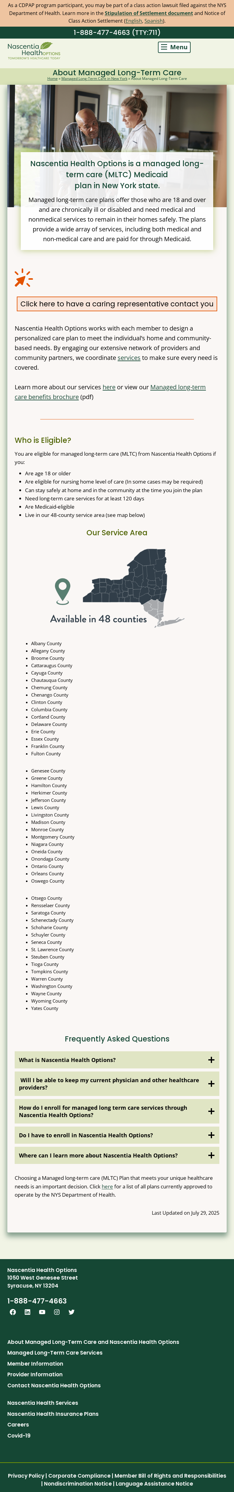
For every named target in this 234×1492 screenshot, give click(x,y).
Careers (18, 1424)
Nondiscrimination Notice (78, 1483)
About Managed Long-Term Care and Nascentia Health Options (93, 1342)
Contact (18, 1385)
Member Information (35, 1363)
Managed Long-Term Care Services (55, 1352)
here (109, 387)
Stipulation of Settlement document (149, 13)
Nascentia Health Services (42, 1403)
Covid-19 (19, 1435)
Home (52, 78)
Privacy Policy (26, 1475)
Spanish (153, 20)
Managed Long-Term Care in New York (94, 78)
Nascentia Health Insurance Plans (53, 1414)
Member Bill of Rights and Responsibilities (170, 1475)
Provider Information (35, 1374)
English (134, 20)
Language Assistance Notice (154, 1483)
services (129, 357)
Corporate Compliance (79, 1475)
